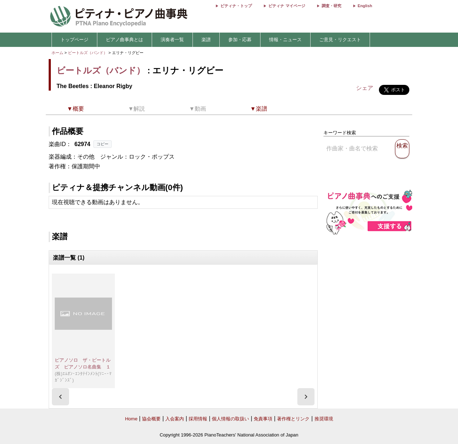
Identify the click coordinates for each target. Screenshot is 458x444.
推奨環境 (324, 418)
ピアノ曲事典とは (124, 39)
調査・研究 (331, 6)
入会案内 (174, 418)
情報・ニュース (285, 39)
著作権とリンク (293, 418)
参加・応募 (240, 39)
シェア (364, 88)
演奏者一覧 (172, 39)
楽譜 (206, 39)
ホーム (57, 52)
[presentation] (60, 396)
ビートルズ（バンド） (87, 52)
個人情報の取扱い (230, 418)
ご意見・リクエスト (340, 39)
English (365, 6)
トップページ (74, 39)
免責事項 (263, 418)
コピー (102, 144)
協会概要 (151, 418)
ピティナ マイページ (286, 6)
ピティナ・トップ (236, 6)
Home (131, 418)
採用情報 (198, 418)
